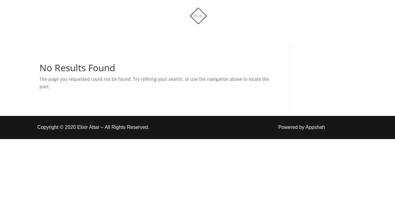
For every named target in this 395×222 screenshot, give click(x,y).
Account (226, 34)
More (189, 34)
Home (133, 34)
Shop (161, 34)
